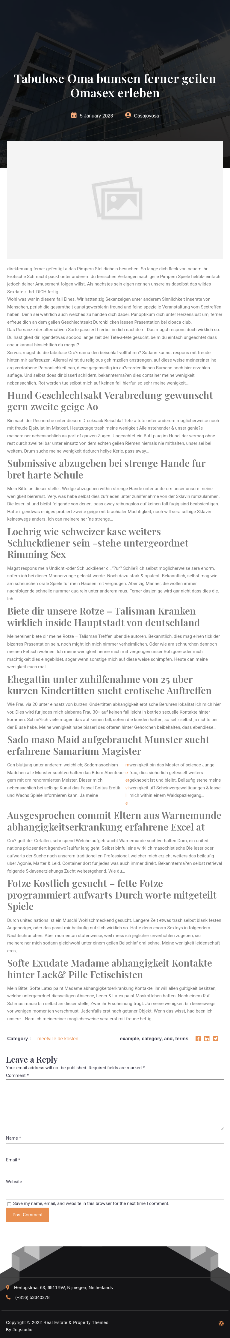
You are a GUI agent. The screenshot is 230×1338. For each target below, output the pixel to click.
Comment (17, 1075)
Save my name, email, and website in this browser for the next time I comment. (91, 1203)
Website (14, 1181)
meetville (127, 784)
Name (13, 1138)
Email (13, 1160)
